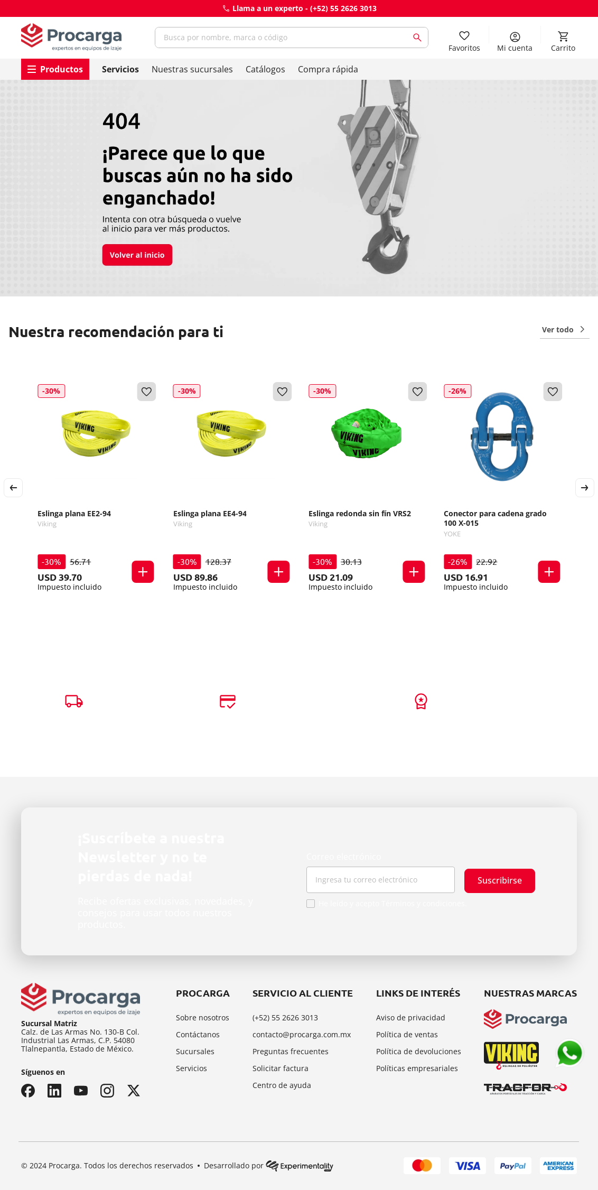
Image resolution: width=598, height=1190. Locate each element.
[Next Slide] (584, 487)
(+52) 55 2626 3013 (343, 8)
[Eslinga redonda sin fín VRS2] (366, 488)
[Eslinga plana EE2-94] (95, 488)
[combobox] (291, 37)
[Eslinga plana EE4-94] (231, 488)
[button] (143, 572)
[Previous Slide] (13, 487)
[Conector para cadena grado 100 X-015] (501, 488)
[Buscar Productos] (419, 37)
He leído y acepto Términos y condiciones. (393, 903)
